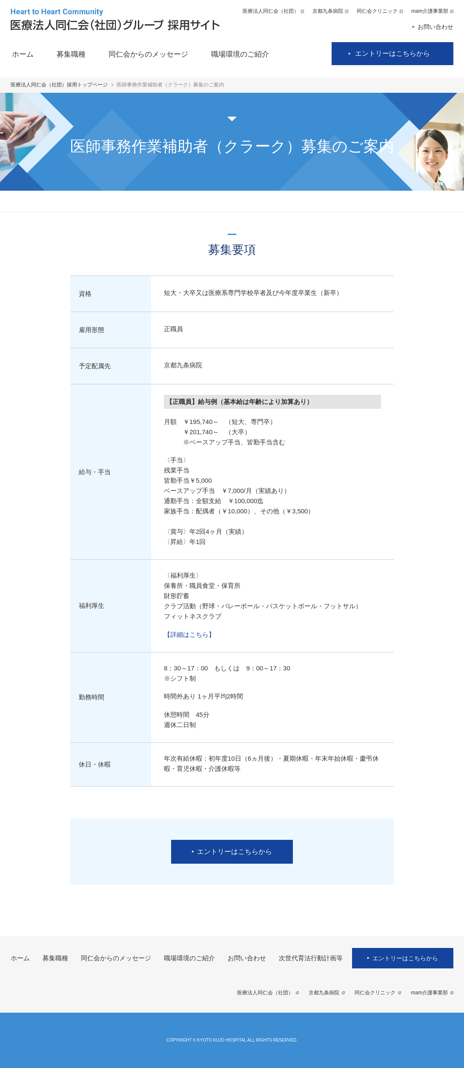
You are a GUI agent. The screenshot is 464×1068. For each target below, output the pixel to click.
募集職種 (71, 54)
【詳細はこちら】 (189, 634)
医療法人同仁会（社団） (271, 11)
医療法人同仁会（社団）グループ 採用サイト (115, 19)
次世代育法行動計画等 (311, 958)
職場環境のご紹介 (240, 54)
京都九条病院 (327, 11)
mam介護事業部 (429, 11)
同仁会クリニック (377, 11)
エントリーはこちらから (392, 53)
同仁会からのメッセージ (148, 54)
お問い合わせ (435, 27)
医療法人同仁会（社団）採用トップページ (59, 85)
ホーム (23, 54)
